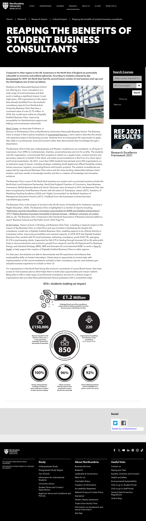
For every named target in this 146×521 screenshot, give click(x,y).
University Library (46, 484)
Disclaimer (79, 496)
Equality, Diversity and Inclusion (125, 474)
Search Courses (123, 72)
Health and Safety (119, 478)
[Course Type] (127, 85)
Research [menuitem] (73, 6)
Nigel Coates (12, 129)
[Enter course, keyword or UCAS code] (127, 78)
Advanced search (134, 99)
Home (9, 19)
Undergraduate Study (48, 467)
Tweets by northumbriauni (124, 429)
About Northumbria (87, 462)
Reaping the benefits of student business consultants (97, 19)
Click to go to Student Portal (123, 485)
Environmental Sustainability (124, 481)
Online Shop (116, 499)
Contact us (116, 467)
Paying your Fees (118, 470)
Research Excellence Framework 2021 (124, 154)
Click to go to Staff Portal (122, 489)
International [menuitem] (46, 6)
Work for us (80, 478)
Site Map (79, 513)
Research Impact (39, 19)
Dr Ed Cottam (12, 225)
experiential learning (57, 135)
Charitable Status (82, 481)
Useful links (118, 462)
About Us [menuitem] (86, 6)
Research (22, 19)
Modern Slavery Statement (86, 500)
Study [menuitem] (32, 6)
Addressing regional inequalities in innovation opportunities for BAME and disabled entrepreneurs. (53, 211)
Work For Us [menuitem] (111, 6)
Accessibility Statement (85, 489)
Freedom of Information (85, 485)
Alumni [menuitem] (98, 6)
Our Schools (44, 474)
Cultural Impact (60, 19)
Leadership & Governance (86, 474)
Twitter (115, 423)
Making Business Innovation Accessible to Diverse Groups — (41, 214)
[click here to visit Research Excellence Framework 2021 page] (127, 148)
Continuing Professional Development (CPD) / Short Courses (130, 107)
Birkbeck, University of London (84, 214)
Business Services (82, 467)
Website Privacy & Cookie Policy (89, 492)
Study (42, 462)
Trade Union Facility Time (86, 504)
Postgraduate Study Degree (51, 470)
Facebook (123, 423)
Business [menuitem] (60, 6)
